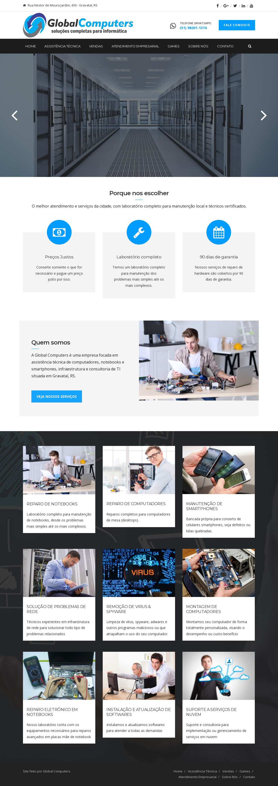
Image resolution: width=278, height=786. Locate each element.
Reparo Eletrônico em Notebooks (52, 712)
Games (173, 46)
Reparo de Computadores (135, 503)
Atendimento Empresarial (135, 46)
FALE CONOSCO (237, 25)
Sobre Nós (198, 46)
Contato (225, 46)
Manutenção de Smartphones (204, 506)
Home (30, 46)
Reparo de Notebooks (52, 504)
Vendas (96, 46)
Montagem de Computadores (203, 609)
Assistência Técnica (62, 46)
